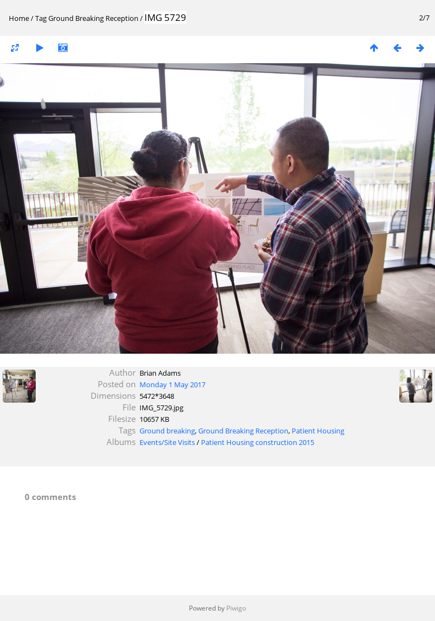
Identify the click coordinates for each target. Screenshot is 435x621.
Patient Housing (318, 431)
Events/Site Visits (167, 442)
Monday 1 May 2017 (172, 384)
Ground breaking (167, 431)
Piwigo (236, 608)
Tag (41, 18)
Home (19, 18)
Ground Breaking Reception (93, 18)
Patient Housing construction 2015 (257, 442)
